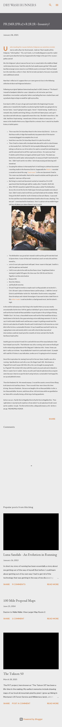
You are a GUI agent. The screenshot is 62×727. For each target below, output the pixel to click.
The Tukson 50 (13, 673)
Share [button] (52, 419)
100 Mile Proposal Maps (19, 600)
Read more (53, 584)
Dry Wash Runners (19, 5)
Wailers (49, 169)
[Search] (50, 5)
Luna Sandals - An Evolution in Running (30, 554)
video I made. (16, 299)
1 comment (18, 618)
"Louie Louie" (31, 172)
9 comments (18, 584)
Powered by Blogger (31, 719)
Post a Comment (21, 703)
